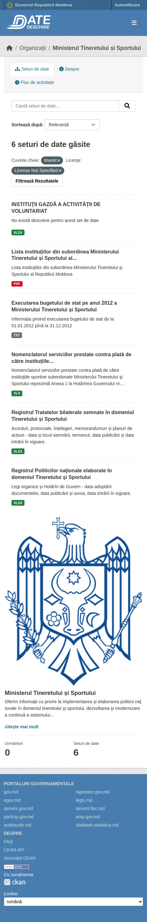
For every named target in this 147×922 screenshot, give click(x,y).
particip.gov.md (19, 816)
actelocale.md (17, 825)
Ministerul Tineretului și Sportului (96, 48)
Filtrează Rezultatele (37, 181)
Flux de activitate (34, 82)
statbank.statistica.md (97, 825)
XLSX (18, 232)
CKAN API (14, 849)
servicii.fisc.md (90, 808)
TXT (17, 335)
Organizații (32, 48)
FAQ (8, 841)
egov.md (12, 800)
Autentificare (127, 5)
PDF (17, 284)
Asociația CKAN (20, 858)
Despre (69, 69)
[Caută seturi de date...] (65, 106)
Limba (10, 893)
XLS (17, 393)
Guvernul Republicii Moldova (39, 5)
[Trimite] (127, 106)
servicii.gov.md (18, 808)
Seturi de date (32, 69)
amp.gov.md (88, 816)
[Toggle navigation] (134, 23)
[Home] (9, 48)
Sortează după (26, 124)
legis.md (84, 800)
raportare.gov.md (92, 791)
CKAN (14, 882)
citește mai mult (21, 726)
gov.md (11, 791)
